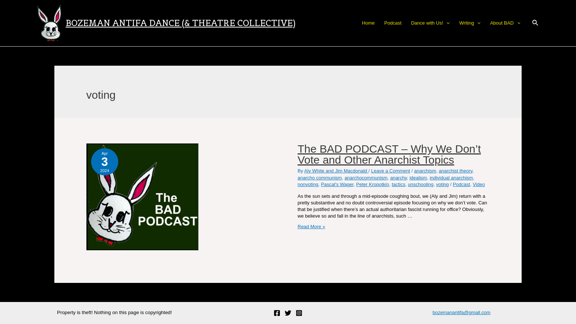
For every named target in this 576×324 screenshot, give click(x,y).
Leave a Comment (390, 171)
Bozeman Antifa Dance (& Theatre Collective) (180, 23)
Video (479, 184)
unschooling (420, 184)
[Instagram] (299, 313)
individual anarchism (451, 178)
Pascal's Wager (337, 184)
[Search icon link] (535, 23)
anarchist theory (455, 171)
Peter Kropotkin (372, 184)
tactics (398, 184)
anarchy (398, 178)
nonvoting (308, 184)
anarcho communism (320, 178)
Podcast (461, 184)
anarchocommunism (366, 178)
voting (442, 184)
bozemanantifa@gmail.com (461, 312)
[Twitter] (288, 313)
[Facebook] (277, 313)
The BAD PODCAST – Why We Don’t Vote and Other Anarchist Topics (389, 154)
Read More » (311, 226)
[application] (446, 23)
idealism (418, 178)
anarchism (425, 171)
